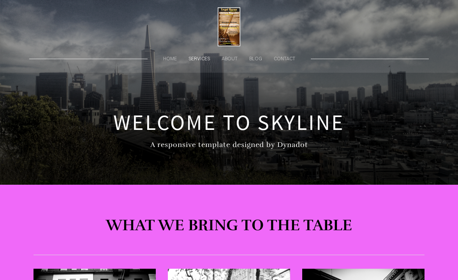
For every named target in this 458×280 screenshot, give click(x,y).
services (199, 58)
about (230, 58)
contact (284, 58)
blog (255, 58)
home (170, 58)
